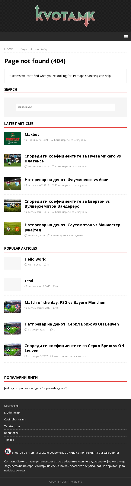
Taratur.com (12, 426)
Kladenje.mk (12, 412)
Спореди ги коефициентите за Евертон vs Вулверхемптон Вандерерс (67, 204)
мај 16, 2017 (34, 264)
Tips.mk (9, 440)
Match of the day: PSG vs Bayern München (65, 302)
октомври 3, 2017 (38, 329)
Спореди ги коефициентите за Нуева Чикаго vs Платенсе (73, 158)
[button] (125, 36)
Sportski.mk (11, 406)
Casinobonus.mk (15, 419)
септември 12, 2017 (39, 286)
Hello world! (36, 259)
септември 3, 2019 (38, 166)
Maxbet (32, 134)
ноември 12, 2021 (38, 139)
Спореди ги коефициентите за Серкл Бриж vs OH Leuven (74, 348)
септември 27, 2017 (39, 307)
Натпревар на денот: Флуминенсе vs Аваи (67, 179)
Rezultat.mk (11, 433)
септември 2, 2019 (38, 185)
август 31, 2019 (36, 235)
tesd (29, 280)
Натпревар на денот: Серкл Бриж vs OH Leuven (72, 324)
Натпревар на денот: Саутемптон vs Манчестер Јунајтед (72, 227)
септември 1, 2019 (38, 211)
